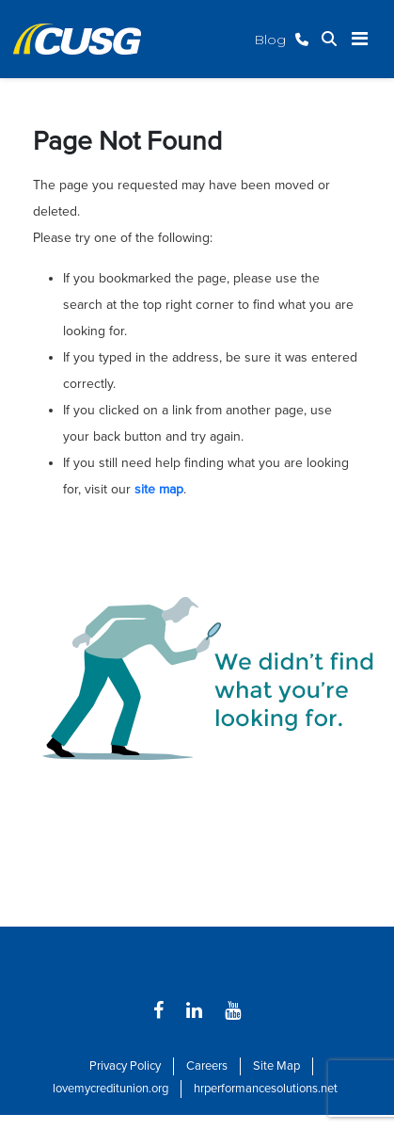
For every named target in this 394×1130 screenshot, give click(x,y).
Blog (270, 39)
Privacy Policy (125, 1066)
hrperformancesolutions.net (266, 1088)
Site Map (276, 1066)
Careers (207, 1066)
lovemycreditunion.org (110, 1088)
